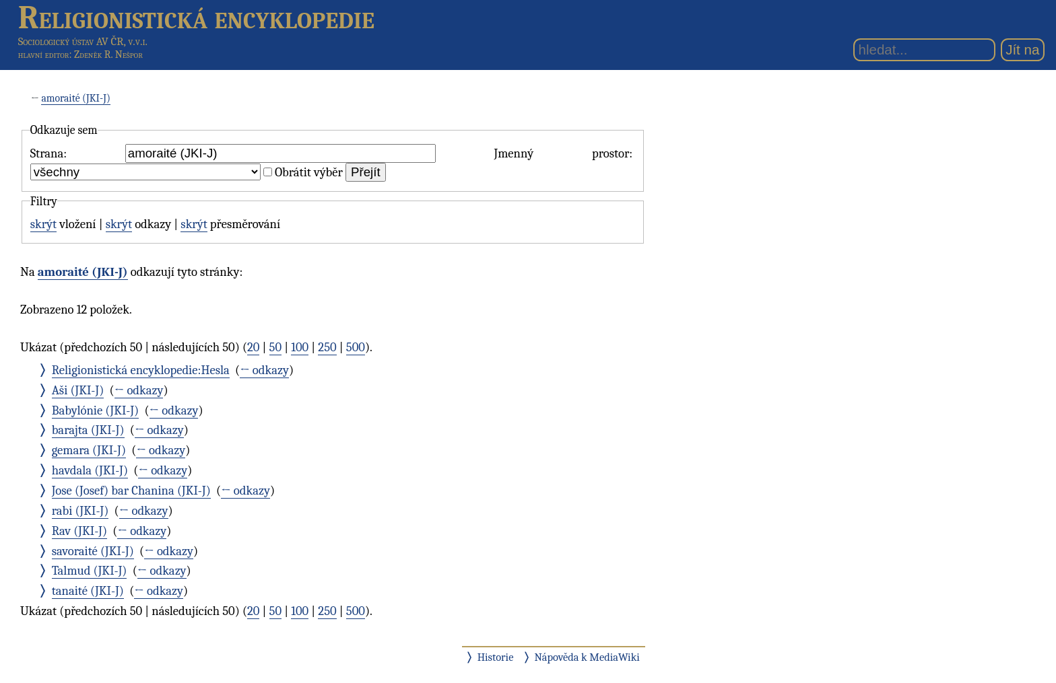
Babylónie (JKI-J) (95, 410)
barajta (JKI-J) (88, 430)
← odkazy (264, 370)
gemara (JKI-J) (89, 450)
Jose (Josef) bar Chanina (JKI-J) (131, 490)
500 (355, 347)
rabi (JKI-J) (80, 510)
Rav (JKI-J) (79, 531)
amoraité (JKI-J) (75, 98)
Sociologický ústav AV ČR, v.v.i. (82, 41)
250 (327, 347)
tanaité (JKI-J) (88, 590)
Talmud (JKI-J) (89, 570)
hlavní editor (43, 54)
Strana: (48, 153)
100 (299, 347)
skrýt (43, 224)
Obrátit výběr (309, 172)
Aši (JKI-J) (78, 390)
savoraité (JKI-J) (93, 551)
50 (275, 347)
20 (253, 347)
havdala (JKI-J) (90, 470)
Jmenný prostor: (563, 153)
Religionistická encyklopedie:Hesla (141, 370)
